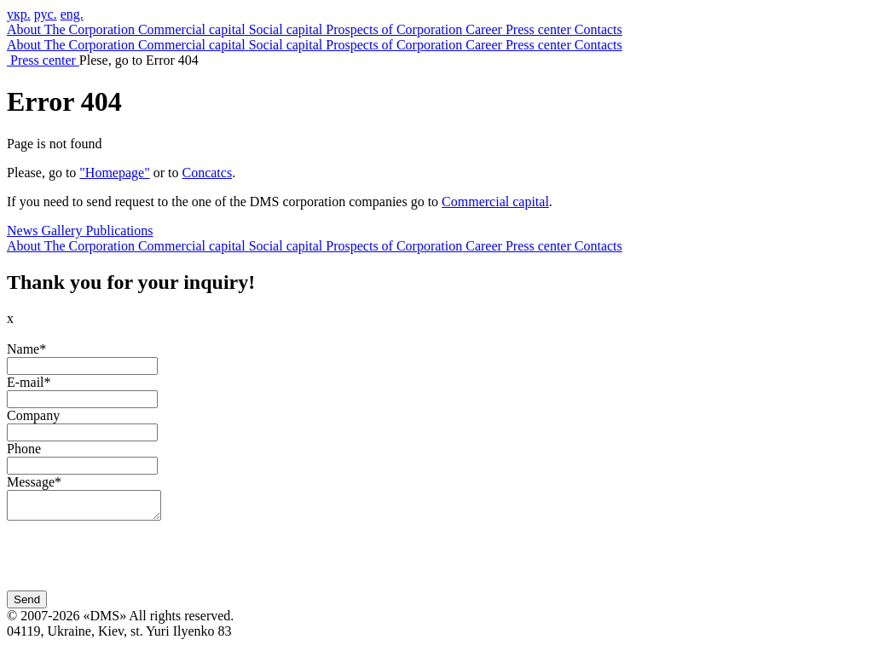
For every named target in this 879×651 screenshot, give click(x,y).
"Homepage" (114, 172)
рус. (45, 14)
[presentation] (136, 562)
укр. (19, 14)
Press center (44, 60)
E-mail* (29, 382)
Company (33, 415)
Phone (24, 448)
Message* (34, 482)
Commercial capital (495, 201)
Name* (26, 349)
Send (27, 604)
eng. (72, 14)
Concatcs (207, 172)
